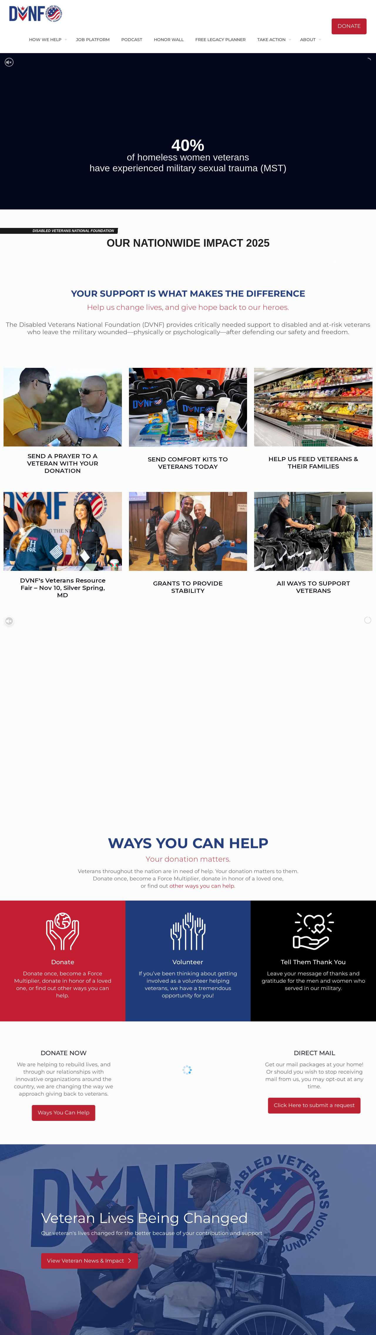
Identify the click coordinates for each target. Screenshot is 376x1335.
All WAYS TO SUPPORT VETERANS (313, 587)
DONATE (349, 26)
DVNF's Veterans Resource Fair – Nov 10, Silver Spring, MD (62, 588)
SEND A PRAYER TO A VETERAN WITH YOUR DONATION (62, 463)
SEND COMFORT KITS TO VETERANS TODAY (188, 463)
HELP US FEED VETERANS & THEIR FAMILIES (313, 462)
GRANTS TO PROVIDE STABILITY (188, 587)
